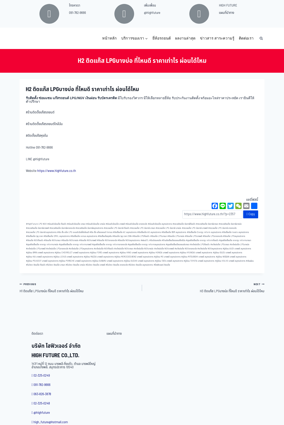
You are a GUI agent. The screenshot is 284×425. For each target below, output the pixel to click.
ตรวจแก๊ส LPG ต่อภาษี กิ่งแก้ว (117, 228)
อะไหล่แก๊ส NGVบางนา (123, 248)
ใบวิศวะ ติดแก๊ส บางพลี (95, 265)
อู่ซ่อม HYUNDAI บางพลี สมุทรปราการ (196, 252)
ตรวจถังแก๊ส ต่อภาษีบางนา (207, 224)
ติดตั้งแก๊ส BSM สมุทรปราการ (174, 232)
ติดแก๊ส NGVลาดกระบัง (107, 240)
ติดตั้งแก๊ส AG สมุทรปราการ (149, 232)
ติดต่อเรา (246, 38)
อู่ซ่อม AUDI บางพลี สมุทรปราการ (237, 248)
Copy (251, 214)
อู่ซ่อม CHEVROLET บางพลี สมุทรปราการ (72, 252)
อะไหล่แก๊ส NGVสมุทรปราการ (209, 248)
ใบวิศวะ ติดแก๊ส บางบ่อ (75, 265)
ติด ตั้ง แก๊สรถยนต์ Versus (101, 232)
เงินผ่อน (250, 261)
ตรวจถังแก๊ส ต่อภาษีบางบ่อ (230, 224)
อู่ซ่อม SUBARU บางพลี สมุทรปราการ (107, 261)
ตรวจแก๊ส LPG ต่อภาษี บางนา (142, 228)
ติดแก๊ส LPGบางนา (158, 236)
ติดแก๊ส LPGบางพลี (193, 236)
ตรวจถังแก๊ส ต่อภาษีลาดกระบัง (62, 228)
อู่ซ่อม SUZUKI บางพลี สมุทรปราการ (139, 261)
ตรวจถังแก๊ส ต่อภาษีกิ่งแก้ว (184, 224)
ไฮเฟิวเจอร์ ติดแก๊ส (162, 265)
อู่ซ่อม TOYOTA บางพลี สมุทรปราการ (199, 261)
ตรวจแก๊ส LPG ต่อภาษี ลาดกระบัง (222, 228)
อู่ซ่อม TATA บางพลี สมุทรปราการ (169, 261)
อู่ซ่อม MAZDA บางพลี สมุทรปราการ (99, 256)
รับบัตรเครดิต (155, 240)
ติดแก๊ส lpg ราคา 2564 (122, 236)
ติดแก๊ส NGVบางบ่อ (69, 240)
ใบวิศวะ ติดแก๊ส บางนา (55, 265)
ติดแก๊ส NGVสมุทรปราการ (129, 240)
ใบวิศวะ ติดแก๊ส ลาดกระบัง (117, 265)
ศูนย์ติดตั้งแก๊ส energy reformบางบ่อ (42, 244)
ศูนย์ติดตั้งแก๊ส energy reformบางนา (235, 240)
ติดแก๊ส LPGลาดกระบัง (212, 236)
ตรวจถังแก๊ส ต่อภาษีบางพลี (37, 228)
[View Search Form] (261, 38)
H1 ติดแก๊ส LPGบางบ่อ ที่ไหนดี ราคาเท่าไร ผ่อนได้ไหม (79, 288)
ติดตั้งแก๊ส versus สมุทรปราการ (83, 236)
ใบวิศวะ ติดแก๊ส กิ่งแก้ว (36, 265)
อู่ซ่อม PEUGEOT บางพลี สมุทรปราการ (42, 261)
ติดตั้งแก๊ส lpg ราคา (34, 236)
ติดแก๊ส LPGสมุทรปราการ (234, 236)
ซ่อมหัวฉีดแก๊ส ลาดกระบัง (136, 224)
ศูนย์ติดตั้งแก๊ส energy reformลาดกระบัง (109, 244)
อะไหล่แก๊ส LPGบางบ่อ (239, 244)
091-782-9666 (77, 12)
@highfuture (152, 12)
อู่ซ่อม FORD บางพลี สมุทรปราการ (104, 252)
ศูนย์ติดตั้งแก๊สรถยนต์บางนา (178, 244)
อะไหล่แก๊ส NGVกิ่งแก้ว (104, 248)
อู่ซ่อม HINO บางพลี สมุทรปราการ (134, 252)
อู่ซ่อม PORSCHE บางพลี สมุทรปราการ (75, 261)
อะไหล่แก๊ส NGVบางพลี (164, 248)
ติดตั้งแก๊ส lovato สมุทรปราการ (235, 232)
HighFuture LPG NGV (36, 224)
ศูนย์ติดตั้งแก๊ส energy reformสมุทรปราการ (146, 244)
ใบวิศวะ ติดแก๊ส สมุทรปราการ (140, 265)
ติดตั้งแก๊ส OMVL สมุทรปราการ (57, 236)
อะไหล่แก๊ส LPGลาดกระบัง (57, 248)
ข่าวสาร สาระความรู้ (217, 38)
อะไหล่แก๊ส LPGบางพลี (36, 248)
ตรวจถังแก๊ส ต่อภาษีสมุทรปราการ (89, 228)
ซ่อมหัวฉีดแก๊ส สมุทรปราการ (160, 224)
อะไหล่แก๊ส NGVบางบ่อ (143, 248)
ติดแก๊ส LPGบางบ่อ (175, 236)
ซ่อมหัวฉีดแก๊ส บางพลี (115, 224)
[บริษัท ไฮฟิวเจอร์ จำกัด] (28, 38)
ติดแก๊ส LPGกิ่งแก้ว (140, 236)
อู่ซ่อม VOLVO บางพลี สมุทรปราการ (230, 261)
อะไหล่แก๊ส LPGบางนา (219, 244)
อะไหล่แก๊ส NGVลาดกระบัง (186, 248)
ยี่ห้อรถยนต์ (161, 38)
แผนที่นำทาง (226, 12)
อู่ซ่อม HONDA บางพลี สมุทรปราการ (164, 252)
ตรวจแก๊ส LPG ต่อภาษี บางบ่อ (168, 228)
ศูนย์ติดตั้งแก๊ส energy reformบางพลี (75, 244)
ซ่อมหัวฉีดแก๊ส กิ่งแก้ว (56, 224)
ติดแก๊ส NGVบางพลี (87, 240)
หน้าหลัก (109, 38)
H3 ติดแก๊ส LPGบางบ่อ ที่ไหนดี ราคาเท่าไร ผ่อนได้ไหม (204, 288)
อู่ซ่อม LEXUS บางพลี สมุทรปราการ (68, 256)
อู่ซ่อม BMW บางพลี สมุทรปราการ (40, 252)
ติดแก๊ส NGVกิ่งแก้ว (34, 240)
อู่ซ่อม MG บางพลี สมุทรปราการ (167, 256)
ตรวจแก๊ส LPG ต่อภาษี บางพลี (195, 228)
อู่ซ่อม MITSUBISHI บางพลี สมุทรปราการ (198, 256)
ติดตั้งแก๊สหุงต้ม (105, 236)
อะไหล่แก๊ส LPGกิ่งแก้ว (200, 244)
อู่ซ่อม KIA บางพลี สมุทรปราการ (39, 256)
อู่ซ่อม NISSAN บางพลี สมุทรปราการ (231, 256)
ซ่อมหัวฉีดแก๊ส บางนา (76, 224)
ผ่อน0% (145, 240)
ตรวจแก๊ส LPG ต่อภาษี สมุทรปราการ (41, 232)
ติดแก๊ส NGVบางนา (52, 240)
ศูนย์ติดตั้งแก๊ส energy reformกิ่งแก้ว (202, 240)
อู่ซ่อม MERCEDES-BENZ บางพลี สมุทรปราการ (133, 256)
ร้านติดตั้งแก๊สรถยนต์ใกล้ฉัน (173, 240)
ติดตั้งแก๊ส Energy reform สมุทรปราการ (204, 232)
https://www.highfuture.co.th (56, 170)
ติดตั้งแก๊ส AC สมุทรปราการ (125, 232)
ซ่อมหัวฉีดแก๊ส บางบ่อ (95, 224)
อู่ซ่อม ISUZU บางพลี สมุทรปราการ (227, 252)
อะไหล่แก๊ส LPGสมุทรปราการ (81, 248)
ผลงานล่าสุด (185, 38)
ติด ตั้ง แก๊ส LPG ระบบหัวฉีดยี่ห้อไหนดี (73, 232)
